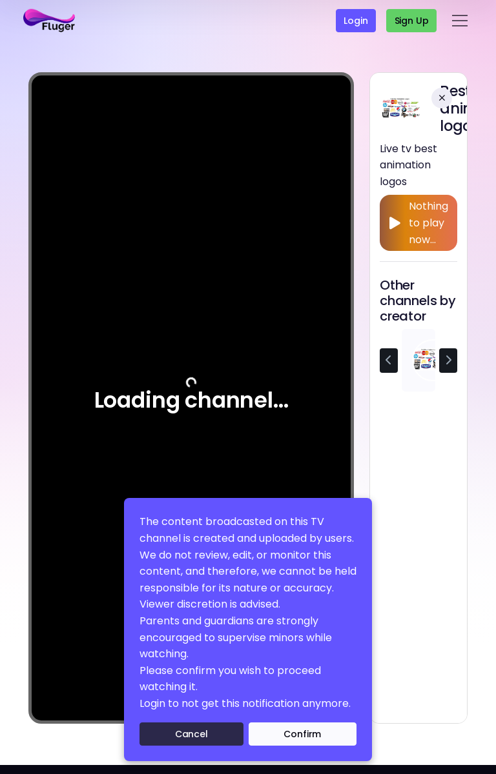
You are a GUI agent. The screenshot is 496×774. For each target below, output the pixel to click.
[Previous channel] (389, 360)
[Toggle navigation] (460, 21)
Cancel (191, 734)
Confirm (302, 734)
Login (355, 20)
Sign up (412, 20)
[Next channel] (448, 360)
